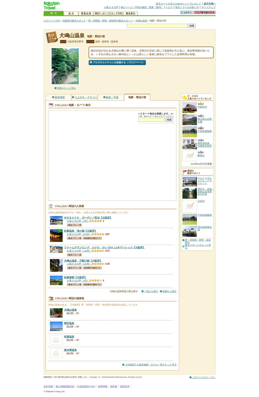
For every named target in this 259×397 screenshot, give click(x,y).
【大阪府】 (88, 217)
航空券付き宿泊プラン (92, 238)
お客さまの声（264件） (79, 234)
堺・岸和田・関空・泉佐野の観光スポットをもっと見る (198, 244)
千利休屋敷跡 (205, 215)
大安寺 (201, 201)
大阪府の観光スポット (74, 20)
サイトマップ (208, 7)
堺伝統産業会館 (205, 228)
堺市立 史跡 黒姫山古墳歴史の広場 (206, 192)
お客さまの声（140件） (79, 250)
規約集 (113, 386)
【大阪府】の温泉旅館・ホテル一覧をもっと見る (151, 364)
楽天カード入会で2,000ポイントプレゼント (178, 3)
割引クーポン (101, 13)
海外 (71, 13)
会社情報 (48, 386)
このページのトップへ (204, 377)
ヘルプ (169, 7)
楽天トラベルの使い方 (187, 7)
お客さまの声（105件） (79, 263)
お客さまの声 (111, 7)
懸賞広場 (86, 13)
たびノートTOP (52, 20)
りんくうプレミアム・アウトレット (205, 181)
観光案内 (130, 13)
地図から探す (170, 291)
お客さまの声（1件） (78, 221)
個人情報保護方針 (65, 386)
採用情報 (102, 386)
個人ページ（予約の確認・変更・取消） (142, 7)
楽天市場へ (210, 3)
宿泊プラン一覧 (74, 225)
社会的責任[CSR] (86, 386)
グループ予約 (115, 13)
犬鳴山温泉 (141, 20)
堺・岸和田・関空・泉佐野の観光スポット (110, 20)
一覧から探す (151, 291)
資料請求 (124, 386)
